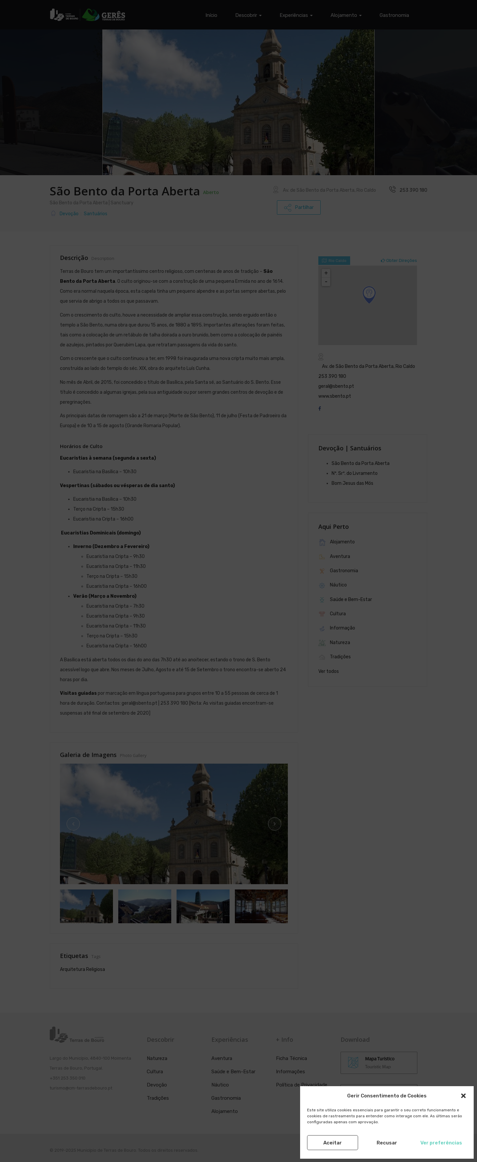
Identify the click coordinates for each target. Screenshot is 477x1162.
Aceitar (332, 1143)
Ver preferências (441, 1143)
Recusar (387, 1143)
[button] (463, 1095)
